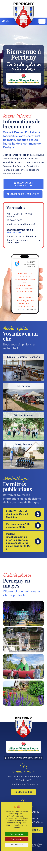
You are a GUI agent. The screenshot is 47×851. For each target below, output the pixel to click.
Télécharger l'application (23, 184)
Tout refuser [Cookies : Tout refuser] (16, 839)
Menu (5, 21)
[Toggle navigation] (41, 21)
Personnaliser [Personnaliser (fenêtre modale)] (17, 844)
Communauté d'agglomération (23, 758)
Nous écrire (23, 792)
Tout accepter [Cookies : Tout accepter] (16, 834)
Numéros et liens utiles (23, 194)
